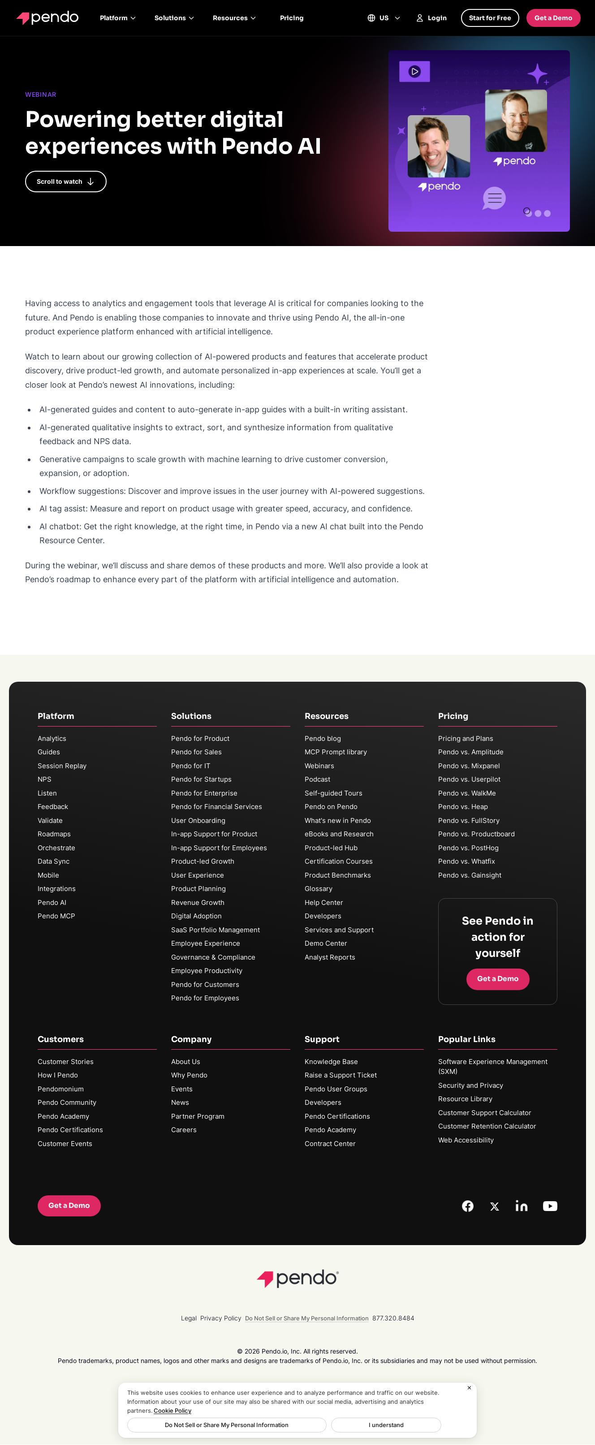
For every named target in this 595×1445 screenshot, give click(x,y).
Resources (235, 18)
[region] (297, 1410)
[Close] (469, 1388)
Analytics (52, 738)
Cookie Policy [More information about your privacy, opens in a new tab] (172, 1410)
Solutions (175, 18)
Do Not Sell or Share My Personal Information (197, 1424)
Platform (118, 18)
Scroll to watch (66, 181)
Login (431, 17)
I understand (298, 1424)
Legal (189, 1318)
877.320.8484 (393, 1318)
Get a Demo (554, 18)
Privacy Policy (220, 1318)
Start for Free (490, 18)
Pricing (292, 18)
